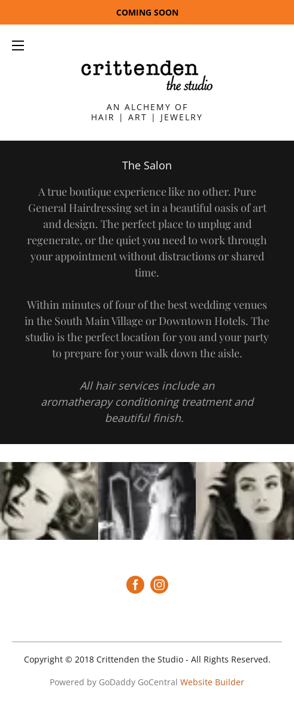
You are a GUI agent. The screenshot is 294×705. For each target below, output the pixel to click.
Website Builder (212, 682)
